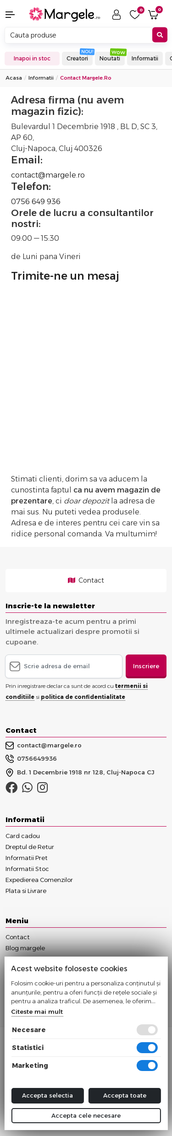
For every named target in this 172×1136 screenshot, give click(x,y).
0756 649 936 (36, 201)
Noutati (110, 58)
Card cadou (23, 835)
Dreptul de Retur (30, 846)
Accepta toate (124, 1095)
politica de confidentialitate (83, 696)
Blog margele (25, 948)
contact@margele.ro (48, 175)
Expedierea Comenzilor (39, 879)
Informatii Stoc (27, 868)
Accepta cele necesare (86, 1115)
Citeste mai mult (37, 1011)
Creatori (77, 58)
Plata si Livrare (26, 890)
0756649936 (31, 759)
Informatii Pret (27, 857)
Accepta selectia (47, 1095)
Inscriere (146, 666)
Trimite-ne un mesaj (65, 276)
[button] (14, 14)
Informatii (145, 58)
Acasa (14, 78)
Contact (86, 580)
